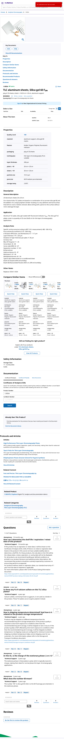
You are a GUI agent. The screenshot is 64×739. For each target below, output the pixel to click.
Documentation (8, 71)
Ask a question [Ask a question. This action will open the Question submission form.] (28, 96)
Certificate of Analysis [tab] (10, 378)
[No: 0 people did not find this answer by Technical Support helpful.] (19, 578)
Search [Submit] (9, 405)
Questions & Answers (10, 79)
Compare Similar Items (11, 65)
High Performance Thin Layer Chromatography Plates (21, 443)
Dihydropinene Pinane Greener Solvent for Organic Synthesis (24, 458)
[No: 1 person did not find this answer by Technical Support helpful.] (19, 601)
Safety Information (9, 68)
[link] (8, 513)
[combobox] (32, 7)
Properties (6, 59)
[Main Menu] (2, 3)
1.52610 (6, 494)
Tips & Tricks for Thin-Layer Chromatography (18, 450)
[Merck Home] (9, 3)
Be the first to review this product (17, 711)
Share (58, 86)
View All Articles (8, 465)
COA (8, 49)
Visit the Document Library (13, 426)
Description (7, 62)
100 (25, 135)
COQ (15, 49)
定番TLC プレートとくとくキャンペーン (15, 480)
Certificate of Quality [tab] (24, 378)
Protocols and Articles (10, 73)
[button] (57, 533)
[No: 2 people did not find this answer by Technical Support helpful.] (19, 688)
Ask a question (54, 523)
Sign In (19, 103)
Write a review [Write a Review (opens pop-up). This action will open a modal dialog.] (18, 96)
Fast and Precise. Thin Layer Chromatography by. (20, 473)
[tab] (4, 12)
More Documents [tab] (36, 378)
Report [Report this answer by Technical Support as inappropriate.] (26, 578)
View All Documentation (14, 53)
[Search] (61, 7)
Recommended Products (11, 76)
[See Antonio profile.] (6, 583)
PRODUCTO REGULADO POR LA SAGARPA (17, 477)
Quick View (10, 294)
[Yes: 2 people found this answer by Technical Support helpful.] (13, 667)
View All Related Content (11, 484)
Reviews (6, 82)
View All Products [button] (32, 353)
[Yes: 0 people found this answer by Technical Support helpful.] (13, 578)
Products (3, 12)
